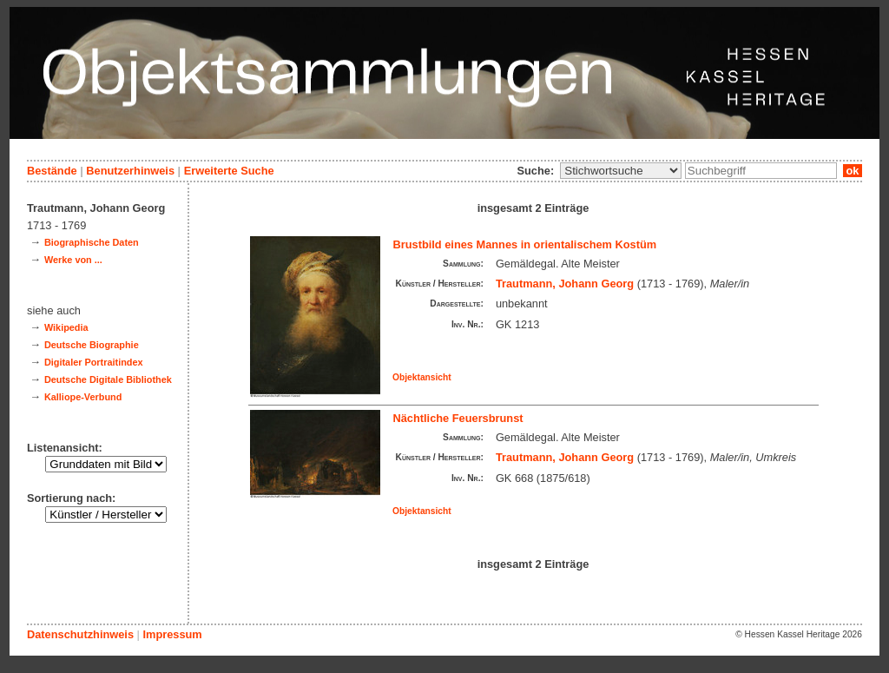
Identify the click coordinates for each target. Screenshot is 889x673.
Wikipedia (66, 327)
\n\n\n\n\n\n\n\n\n (621, 170)
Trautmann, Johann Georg (565, 283)
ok (852, 170)
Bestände (52, 170)
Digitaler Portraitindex (93, 362)
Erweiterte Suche (229, 170)
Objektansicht (421, 377)
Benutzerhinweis (130, 170)
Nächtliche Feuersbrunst (458, 418)
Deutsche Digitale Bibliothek (108, 379)
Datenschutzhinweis (80, 634)
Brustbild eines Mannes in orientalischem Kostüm (525, 244)
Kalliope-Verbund (83, 397)
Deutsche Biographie (91, 345)
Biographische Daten (91, 242)
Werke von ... (73, 259)
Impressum (171, 634)
